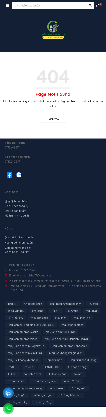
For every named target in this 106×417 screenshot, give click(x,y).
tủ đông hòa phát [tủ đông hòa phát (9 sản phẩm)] (70, 395)
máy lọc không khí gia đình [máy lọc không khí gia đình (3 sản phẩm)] (65, 353)
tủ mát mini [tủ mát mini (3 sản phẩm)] (56, 388)
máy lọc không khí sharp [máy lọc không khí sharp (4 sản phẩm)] (23, 360)
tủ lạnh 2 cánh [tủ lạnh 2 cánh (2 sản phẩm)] (33, 374)
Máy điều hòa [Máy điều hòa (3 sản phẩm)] (53, 360)
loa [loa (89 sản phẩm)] (55, 311)
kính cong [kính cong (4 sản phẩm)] (37, 311)
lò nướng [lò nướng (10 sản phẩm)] (73, 311)
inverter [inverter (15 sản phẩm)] (93, 303)
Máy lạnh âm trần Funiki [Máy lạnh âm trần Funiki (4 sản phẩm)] (60, 332)
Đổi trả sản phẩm (15, 210)
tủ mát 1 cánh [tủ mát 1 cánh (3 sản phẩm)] (16, 381)
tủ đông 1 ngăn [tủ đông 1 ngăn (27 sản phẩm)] (17, 395)
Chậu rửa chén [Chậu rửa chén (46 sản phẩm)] (33, 303)
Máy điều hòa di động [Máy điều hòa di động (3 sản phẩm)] (83, 360)
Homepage (53, 118)
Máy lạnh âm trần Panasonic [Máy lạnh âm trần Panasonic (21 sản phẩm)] (69, 346)
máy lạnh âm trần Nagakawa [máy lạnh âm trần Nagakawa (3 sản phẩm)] (26, 346)
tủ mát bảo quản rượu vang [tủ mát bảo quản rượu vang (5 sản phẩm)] (25, 388)
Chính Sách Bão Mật (17, 252)
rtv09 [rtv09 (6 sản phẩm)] (12, 367)
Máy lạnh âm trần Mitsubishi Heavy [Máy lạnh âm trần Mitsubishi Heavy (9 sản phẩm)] (66, 339)
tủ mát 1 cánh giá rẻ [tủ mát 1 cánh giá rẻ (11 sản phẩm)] (44, 381)
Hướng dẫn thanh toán (19, 242)
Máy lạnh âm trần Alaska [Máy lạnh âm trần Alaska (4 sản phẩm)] (23, 332)
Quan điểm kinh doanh (19, 237)
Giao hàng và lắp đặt (18, 247)
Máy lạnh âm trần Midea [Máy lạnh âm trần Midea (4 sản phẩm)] (22, 339)
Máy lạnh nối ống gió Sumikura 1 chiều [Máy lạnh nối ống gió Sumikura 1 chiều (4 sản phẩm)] (31, 325)
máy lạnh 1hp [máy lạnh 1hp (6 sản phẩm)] (82, 318)
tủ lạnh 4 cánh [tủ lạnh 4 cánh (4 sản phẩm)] (57, 374)
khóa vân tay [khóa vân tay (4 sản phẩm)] (16, 311)
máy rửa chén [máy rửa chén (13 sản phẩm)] (39, 318)
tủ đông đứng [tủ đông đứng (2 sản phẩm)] (43, 402)
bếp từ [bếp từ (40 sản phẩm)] (12, 303)
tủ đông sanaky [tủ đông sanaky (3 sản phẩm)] (17, 402)
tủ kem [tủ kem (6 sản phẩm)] (12, 374)
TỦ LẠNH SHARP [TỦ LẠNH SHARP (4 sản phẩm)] (51, 367)
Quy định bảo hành (16, 201)
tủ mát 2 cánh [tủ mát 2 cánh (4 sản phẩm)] (71, 381)
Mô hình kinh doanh (17, 215)
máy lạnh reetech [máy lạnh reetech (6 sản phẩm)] (72, 325)
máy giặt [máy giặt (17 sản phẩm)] (91, 311)
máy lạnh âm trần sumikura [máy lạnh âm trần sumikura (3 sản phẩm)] (25, 353)
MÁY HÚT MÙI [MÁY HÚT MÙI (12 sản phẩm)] (16, 318)
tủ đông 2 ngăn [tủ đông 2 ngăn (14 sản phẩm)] (42, 395)
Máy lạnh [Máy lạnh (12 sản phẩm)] (60, 318)
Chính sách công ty (16, 206)
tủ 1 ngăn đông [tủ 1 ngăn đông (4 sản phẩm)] (77, 367)
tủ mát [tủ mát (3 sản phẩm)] (78, 374)
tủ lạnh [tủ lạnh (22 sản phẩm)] (29, 367)
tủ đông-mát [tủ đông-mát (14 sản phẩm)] (78, 388)
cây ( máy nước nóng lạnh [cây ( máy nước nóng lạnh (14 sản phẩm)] (65, 303)
